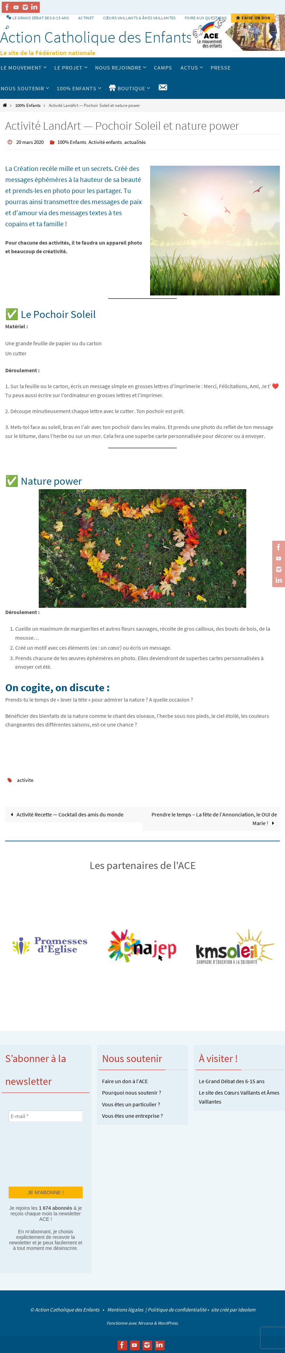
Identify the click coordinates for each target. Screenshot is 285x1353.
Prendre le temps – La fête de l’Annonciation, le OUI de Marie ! (214, 818)
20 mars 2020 (31, 141)
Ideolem (246, 1309)
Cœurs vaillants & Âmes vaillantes (139, 17)
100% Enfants (27, 105)
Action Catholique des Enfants (96, 37)
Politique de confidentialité (177, 1309)
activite (25, 779)
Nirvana (145, 1323)
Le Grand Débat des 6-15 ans (232, 1080)
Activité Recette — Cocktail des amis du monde (65, 813)
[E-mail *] (46, 1115)
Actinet (86, 17)
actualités (143, 141)
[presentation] (37, 1153)
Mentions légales (125, 1309)
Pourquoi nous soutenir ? (131, 1092)
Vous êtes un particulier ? (131, 1103)
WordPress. (168, 1323)
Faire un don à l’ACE (125, 1080)
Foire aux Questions (206, 17)
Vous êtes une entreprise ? (132, 1115)
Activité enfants (112, 141)
